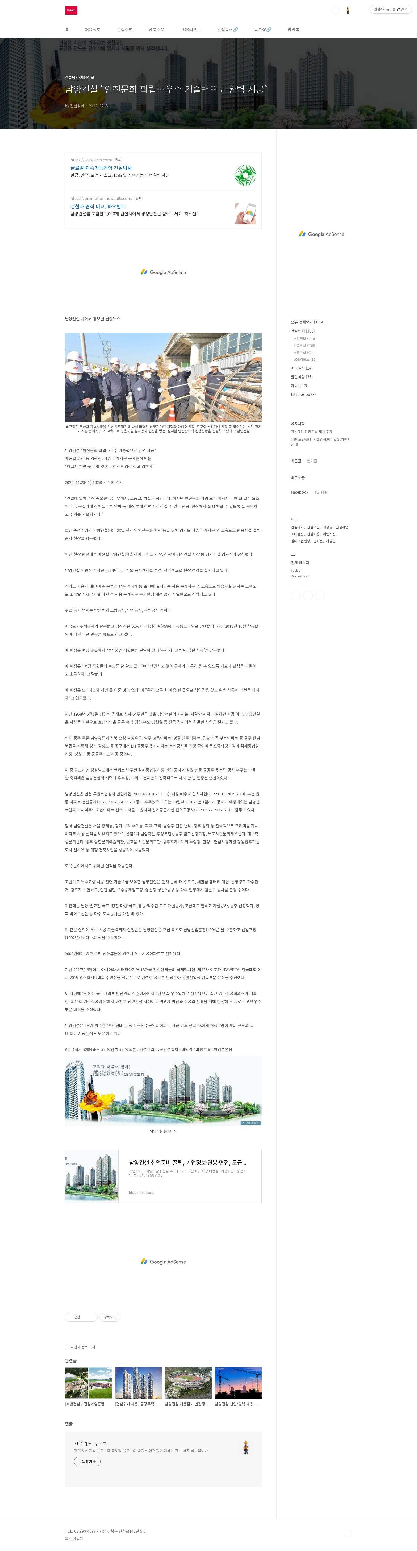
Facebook (299, 492)
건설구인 (313, 527)
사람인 (331, 540)
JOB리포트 (191, 29)
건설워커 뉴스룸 (90, 1443)
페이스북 (296, 595)
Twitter (321, 492)
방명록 (293, 29)
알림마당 (302, 376)
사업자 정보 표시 (80, 1346)
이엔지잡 (329, 533)
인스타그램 (308, 595)
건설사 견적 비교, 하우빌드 (98, 206)
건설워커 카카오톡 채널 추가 (311, 431)
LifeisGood (303, 394)
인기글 (312, 460)
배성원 (327, 527)
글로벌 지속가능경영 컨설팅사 (101, 168)
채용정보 (93, 29)
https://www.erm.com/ (91, 160)
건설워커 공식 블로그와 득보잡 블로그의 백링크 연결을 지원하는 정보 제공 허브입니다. (141, 1450)
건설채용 (313, 533)
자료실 (299, 385)
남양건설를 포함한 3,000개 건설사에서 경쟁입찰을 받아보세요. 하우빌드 (135, 213)
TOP (348, 1533)
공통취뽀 (157, 29)
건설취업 (342, 527)
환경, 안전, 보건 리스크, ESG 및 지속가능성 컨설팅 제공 (120, 175)
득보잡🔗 (263, 29)
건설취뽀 (125, 29)
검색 (336, 11)
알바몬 (318, 540)
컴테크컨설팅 (300, 540)
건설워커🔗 (227, 29)
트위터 (320, 595)
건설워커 (303, 331)
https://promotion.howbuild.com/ (101, 198)
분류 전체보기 (307, 322)
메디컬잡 (302, 368)
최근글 (296, 460)
